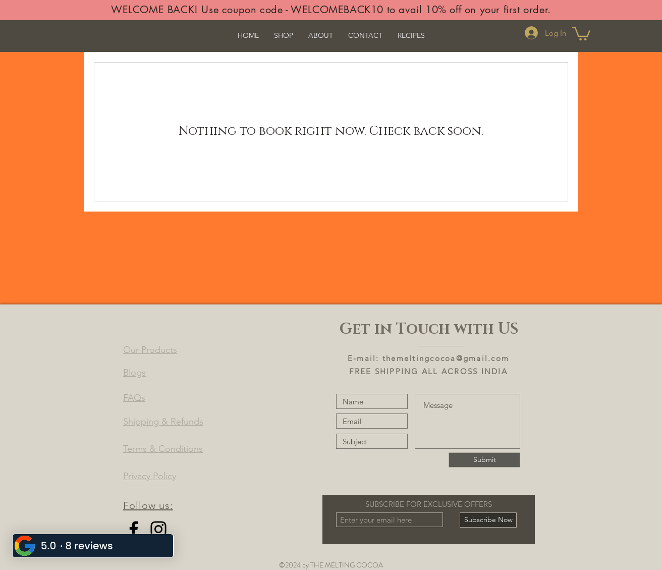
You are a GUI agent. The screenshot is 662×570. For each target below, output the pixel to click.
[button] (581, 32)
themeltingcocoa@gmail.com (445, 358)
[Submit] (484, 460)
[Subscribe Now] (488, 520)
